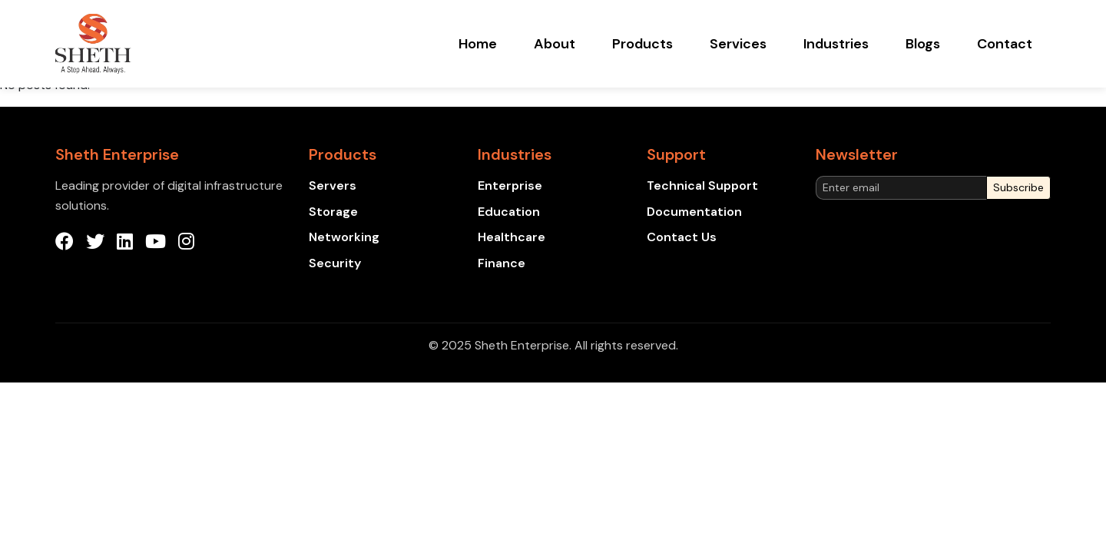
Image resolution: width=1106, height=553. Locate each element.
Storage (333, 212)
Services (738, 44)
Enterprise (510, 185)
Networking (344, 237)
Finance (501, 263)
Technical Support (702, 185)
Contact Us (682, 237)
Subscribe (1018, 187)
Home (478, 44)
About (554, 44)
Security (335, 263)
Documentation (694, 212)
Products (642, 44)
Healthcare (511, 237)
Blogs (923, 44)
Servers (332, 185)
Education (509, 212)
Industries (836, 44)
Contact (1004, 44)
